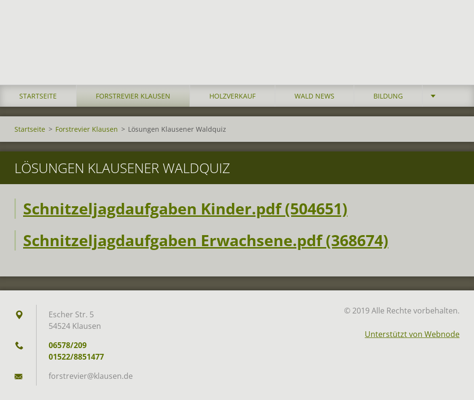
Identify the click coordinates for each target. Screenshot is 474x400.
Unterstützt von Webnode (412, 334)
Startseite (38, 95)
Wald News (314, 95)
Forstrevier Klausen (133, 95)
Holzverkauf (232, 95)
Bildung (388, 95)
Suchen (449, 28)
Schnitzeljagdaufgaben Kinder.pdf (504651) (185, 208)
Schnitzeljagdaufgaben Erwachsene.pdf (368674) (205, 240)
